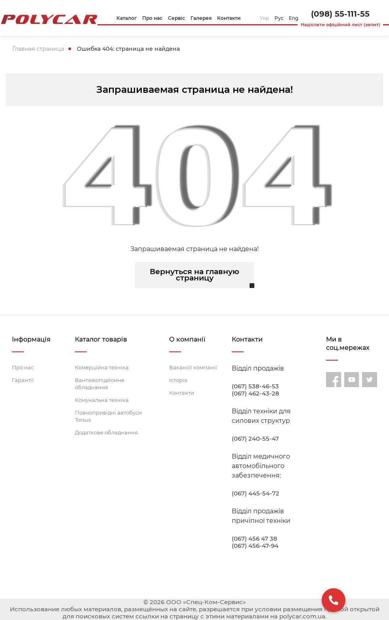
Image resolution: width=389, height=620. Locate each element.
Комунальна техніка (102, 400)
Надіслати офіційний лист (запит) (340, 24)
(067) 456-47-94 (255, 545)
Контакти (181, 393)
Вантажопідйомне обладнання (99, 383)
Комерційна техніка (102, 367)
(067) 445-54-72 (255, 493)
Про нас (23, 367)
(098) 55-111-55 (340, 14)
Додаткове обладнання (106, 432)
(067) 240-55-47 (255, 438)
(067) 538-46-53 (255, 386)
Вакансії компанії (193, 367)
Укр (264, 18)
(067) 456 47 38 (254, 538)
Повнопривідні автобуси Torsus (108, 416)
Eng (293, 18)
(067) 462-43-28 (255, 393)
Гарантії (23, 380)
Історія (178, 380)
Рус (279, 18)
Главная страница (38, 48)
